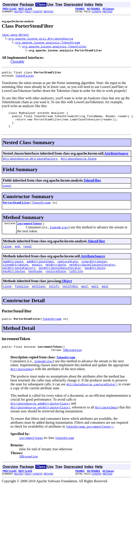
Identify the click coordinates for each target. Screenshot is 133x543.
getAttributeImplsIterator (60, 279)
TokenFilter (24, 77)
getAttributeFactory (19, 279)
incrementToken (29, 232)
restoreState (55, 283)
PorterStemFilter (16, 210)
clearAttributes (94, 271)
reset (27, 255)
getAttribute (55, 275)
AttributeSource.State (79, 165)
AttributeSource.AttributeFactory (30, 165)
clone (7, 298)
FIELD (28, 11)
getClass (38, 298)
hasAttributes (14, 283)
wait (84, 298)
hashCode (35, 283)
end (17, 255)
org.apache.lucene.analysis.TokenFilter (54, 47)
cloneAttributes (15, 275)
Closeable (17, 62)
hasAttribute (95, 279)
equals (37, 275)
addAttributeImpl (40, 271)
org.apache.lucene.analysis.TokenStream (47, 43)
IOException (72, 364)
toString (76, 283)
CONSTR (37, 11)
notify (54, 298)
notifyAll (70, 298)
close (7, 255)
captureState (67, 271)
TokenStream (41, 210)
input (7, 193)
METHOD (48, 11)
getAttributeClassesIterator (92, 275)
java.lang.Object (15, 35)
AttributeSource (116, 159)
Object (67, 293)
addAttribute (13, 271)
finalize (21, 298)
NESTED (18, 11)
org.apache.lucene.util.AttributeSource (41, 39)
